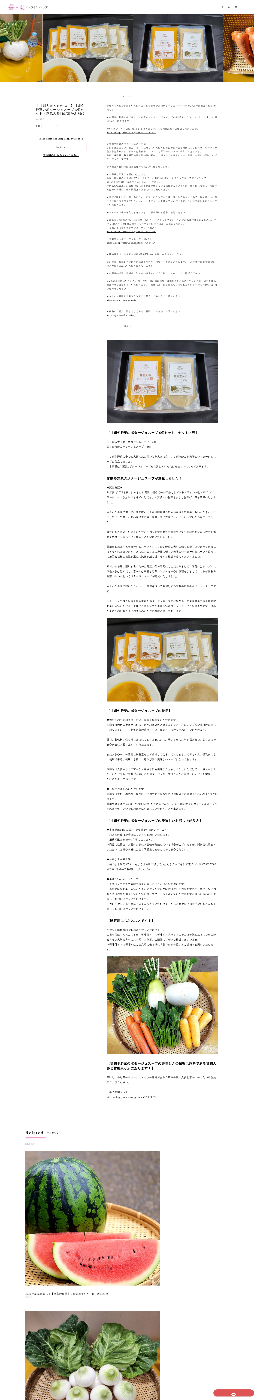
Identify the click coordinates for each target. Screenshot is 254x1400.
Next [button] (248, 54)
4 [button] (130, 96)
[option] (127, 53)
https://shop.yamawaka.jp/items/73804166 (131, 243)
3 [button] (128, 96)
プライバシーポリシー (71, 1379)
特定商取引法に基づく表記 (98, 1379)
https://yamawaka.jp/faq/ (121, 315)
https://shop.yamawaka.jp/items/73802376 (131, 231)
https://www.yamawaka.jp (122, 300)
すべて (36, 1252)
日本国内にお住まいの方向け (61, 155)
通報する (128, 326)
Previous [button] (5, 54)
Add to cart (61, 147)
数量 (38, 126)
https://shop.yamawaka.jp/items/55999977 (131, 1097)
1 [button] (123, 96)
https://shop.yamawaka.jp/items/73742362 (131, 132)
